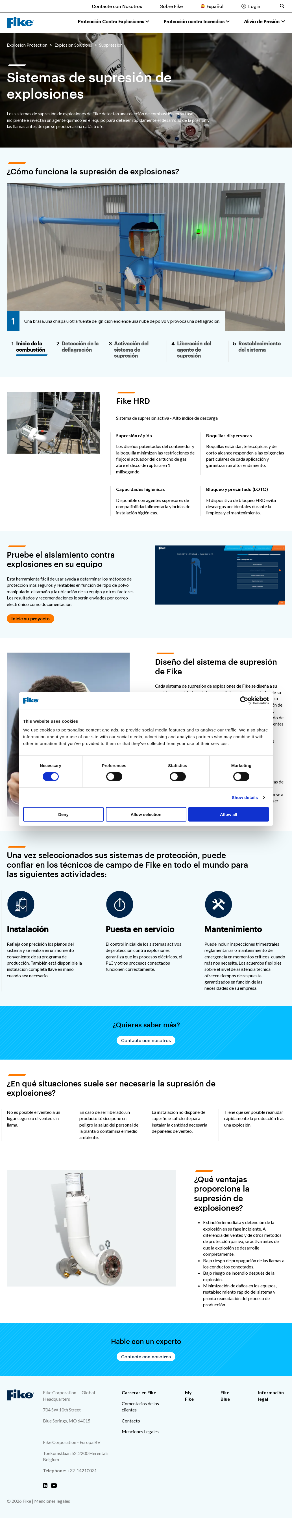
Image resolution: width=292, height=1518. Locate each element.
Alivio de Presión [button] (262, 21)
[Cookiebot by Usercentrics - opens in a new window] (244, 700)
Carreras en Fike (139, 1392)
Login (254, 6)
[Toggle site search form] (281, 6)
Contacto (131, 1420)
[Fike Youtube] (54, 1486)
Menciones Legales (140, 1431)
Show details (245, 797)
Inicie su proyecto (30, 618)
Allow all (228, 814)
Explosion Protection (27, 44)
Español (214, 6)
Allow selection (145, 814)
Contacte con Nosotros (117, 6)
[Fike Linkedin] (45, 1486)
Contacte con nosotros (146, 1040)
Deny (63, 814)
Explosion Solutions (73, 44)
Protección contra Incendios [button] (194, 21)
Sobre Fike (171, 6)
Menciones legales (52, 1501)
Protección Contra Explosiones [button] (111, 21)
